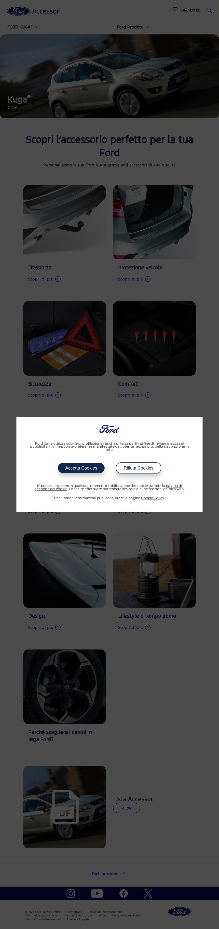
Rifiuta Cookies (138, 468)
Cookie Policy (152, 498)
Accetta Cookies (81, 468)
